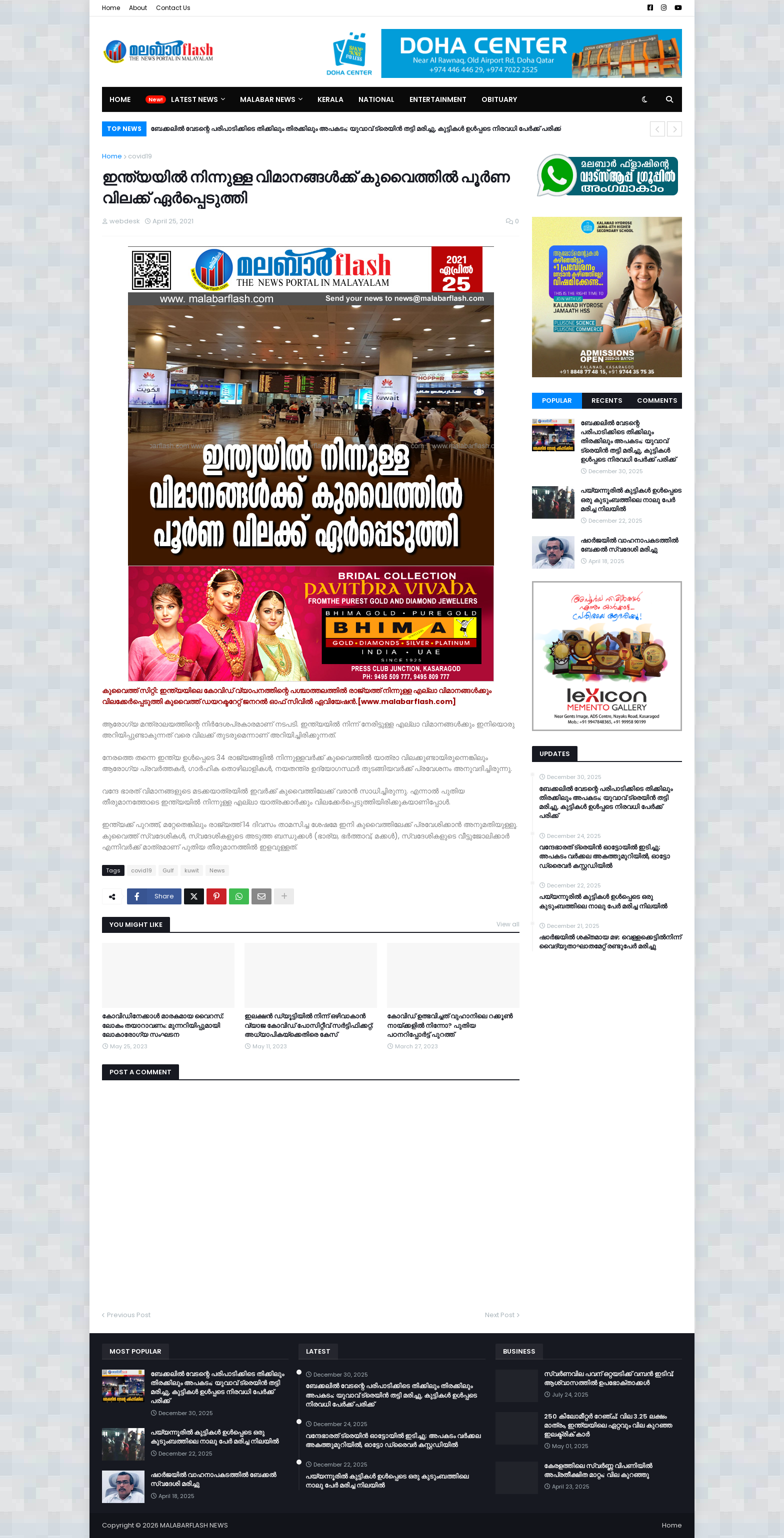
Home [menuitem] (120, 99)
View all (508, 924)
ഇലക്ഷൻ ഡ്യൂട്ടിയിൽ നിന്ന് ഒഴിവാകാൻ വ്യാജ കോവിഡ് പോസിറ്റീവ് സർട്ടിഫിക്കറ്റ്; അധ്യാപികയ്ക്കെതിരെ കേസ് (309, 1025)
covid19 (140, 156)
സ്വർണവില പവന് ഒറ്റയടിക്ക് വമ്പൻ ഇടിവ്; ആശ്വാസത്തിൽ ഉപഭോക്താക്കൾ (609, 1379)
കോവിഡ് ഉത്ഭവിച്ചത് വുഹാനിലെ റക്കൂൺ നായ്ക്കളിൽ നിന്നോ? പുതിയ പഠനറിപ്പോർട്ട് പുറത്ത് (449, 1025)
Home (111, 7)
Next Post (499, 1315)
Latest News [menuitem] (194, 99)
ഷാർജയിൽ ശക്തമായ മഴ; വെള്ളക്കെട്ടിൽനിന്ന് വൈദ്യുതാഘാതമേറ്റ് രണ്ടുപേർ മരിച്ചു (610, 942)
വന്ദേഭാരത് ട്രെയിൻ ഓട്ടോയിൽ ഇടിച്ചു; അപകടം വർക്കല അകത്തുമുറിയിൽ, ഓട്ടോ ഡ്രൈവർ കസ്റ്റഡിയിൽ (604, 856)
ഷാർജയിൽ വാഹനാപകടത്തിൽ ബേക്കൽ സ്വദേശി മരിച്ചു (629, 545)
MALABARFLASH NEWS (194, 1525)
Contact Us (173, 7)
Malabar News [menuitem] (268, 99)
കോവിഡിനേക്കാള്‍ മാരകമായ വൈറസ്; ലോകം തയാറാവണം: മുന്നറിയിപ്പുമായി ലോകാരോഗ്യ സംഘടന (163, 1025)
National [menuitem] (376, 99)
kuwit (191, 870)
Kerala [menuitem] (331, 99)
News (217, 870)
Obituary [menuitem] (499, 99)
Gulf (168, 870)
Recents (607, 400)
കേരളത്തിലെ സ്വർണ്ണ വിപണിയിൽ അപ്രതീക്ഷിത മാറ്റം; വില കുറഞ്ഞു (598, 1471)
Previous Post (128, 1315)
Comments (657, 400)
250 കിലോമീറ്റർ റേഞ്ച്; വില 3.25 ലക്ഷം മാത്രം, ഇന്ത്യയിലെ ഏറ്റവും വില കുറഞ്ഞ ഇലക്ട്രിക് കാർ (608, 1425)
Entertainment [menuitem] (438, 99)
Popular (557, 400)
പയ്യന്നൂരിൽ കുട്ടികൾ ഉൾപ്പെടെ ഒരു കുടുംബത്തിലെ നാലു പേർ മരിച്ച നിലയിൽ (631, 499)
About (138, 7)
